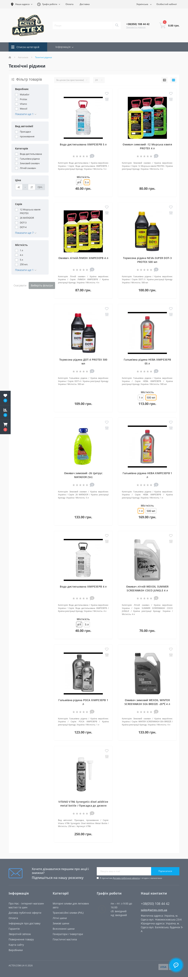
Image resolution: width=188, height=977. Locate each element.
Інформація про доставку (24, 923)
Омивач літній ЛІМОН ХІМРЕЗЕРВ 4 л (83, 258)
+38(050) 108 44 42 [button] (155, 904)
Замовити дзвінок (136, 27)
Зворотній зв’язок (20, 934)
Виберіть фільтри (42, 285)
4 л (79, 182)
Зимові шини (61, 923)
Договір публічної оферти (126, 878)
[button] (5, 427)
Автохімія (23, 57)
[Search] (117, 25)
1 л (141, 397)
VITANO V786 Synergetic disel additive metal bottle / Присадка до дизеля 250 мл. (83, 805)
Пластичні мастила (65, 939)
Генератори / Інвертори (68, 934)
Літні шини (60, 918)
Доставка (85, 4)
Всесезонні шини (64, 928)
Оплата (69, 4)
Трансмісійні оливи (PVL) (68, 912)
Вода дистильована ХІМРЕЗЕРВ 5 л (83, 144)
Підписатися (165, 871)
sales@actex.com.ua (154, 910)
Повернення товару (21, 939)
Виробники (16, 950)
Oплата (13, 918)
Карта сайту (16, 944)
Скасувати (20, 285)
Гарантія (14, 928)
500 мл (151, 511)
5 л (87, 624)
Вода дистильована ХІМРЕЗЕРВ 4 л (83, 586)
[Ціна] (19, 187)
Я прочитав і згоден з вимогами (131, 878)
